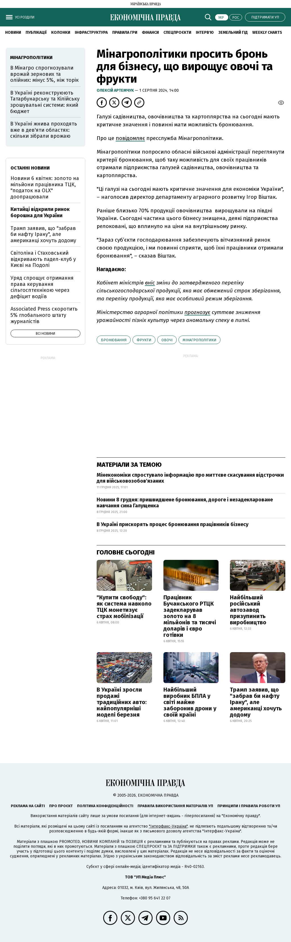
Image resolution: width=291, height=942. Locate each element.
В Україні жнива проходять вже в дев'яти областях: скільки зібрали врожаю (43, 130)
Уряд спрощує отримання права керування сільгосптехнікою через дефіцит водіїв (42, 287)
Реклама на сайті (28, 806)
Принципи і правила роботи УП (248, 806)
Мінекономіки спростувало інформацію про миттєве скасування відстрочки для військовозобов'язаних (190, 478)
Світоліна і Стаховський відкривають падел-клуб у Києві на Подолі (43, 259)
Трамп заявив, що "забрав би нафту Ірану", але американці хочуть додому (256, 702)
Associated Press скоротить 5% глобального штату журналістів (44, 315)
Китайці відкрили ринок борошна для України (40, 212)
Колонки (60, 32)
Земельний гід (233, 32)
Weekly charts (267, 32)
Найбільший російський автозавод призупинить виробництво (248, 610)
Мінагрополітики (199, 340)
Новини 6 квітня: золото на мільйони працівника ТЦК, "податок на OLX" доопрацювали (45, 187)
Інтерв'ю (205, 32)
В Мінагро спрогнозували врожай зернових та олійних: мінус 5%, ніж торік (44, 74)
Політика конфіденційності (105, 806)
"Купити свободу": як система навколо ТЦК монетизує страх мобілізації (124, 606)
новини (13, 32)
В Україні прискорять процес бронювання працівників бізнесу (172, 524)
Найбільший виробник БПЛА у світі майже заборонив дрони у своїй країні (189, 702)
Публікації (36, 32)
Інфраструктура (91, 32)
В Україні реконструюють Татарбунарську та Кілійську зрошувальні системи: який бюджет (45, 102)
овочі (166, 340)
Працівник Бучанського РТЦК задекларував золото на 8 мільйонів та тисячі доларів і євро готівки (189, 616)
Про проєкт (61, 806)
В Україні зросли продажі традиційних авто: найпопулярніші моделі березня (122, 702)
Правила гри (124, 32)
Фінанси (150, 32)
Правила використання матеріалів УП (175, 806)
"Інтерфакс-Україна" (168, 826)
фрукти (144, 340)
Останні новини (30, 168)
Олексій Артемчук (116, 90)
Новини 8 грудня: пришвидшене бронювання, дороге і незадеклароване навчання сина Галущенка (185, 503)
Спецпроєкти (177, 32)
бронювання (113, 340)
